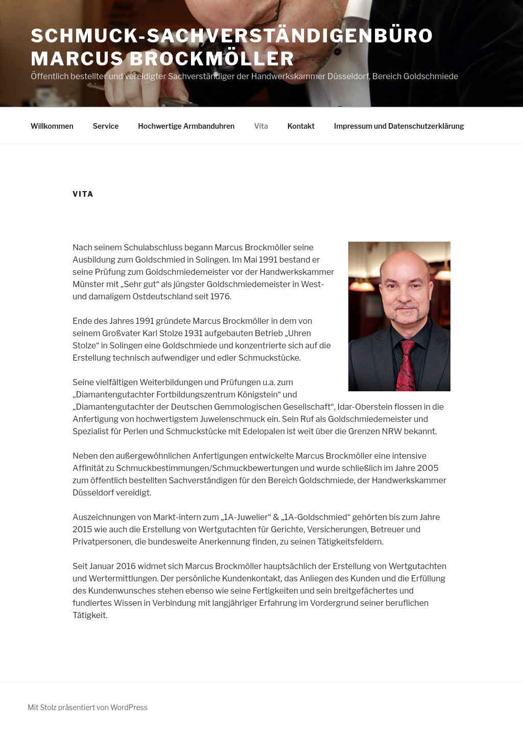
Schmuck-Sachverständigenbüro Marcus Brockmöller (232, 47)
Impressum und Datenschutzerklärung (399, 126)
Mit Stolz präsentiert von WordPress (88, 707)
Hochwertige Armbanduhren (186, 126)
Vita (261, 126)
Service (106, 126)
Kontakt (301, 126)
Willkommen (52, 126)
